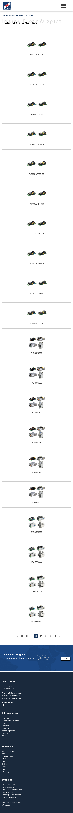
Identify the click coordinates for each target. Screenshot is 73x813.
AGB (4, 736)
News (4, 723)
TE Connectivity (8, 751)
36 (36, 636)
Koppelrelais (7, 800)
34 (27, 636)
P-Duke (31, 15)
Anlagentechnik (8, 787)
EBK (3, 769)
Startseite (6, 15)
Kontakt (65, 658)
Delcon (4, 767)
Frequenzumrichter (9, 797)
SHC (4, 759)
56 (64, 636)
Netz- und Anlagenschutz (11, 802)
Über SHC (6, 726)
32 (17, 636)
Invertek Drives (7, 756)
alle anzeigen (6, 772)
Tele (3, 754)
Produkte (13, 15)
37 (41, 636)
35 (31, 636)
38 (45, 636)
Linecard (5, 728)
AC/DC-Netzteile (22, 15)
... (12, 636)
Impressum (6, 718)
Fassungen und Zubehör (11, 795)
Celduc (4, 764)
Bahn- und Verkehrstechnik (12, 790)
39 (50, 636)
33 (22, 636)
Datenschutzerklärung (10, 721)
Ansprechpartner (8, 731)
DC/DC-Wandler (8, 792)
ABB (3, 761)
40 (55, 636)
